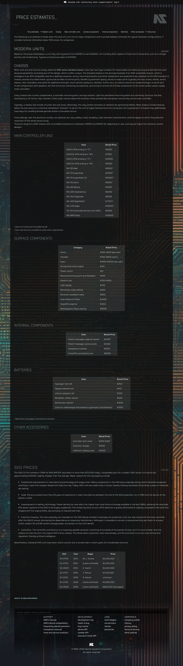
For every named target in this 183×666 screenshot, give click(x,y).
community (86, 2)
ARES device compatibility (55, 623)
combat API (83, 632)
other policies (131, 632)
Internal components (110, 32)
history (128, 623)
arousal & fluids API (87, 635)
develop (71, 2)
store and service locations (55, 632)
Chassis (58, 32)
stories (107, 626)
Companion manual (52, 629)
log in (116, 2)
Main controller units (72, 32)
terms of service (132, 629)
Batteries (124, 32)
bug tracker (83, 626)
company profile (132, 619)
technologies (110, 619)
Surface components (91, 32)
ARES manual (49, 619)
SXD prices (151, 32)
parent (109, 2)
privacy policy (131, 626)
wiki (78, 2)
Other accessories (137, 32)
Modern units (47, 32)
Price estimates (33, 32)
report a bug (83, 623)
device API (82, 629)
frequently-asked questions (56, 626)
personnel (109, 629)
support (102, 2)
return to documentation (25, 598)
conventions (110, 623)
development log (85, 619)
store (95, 2)
